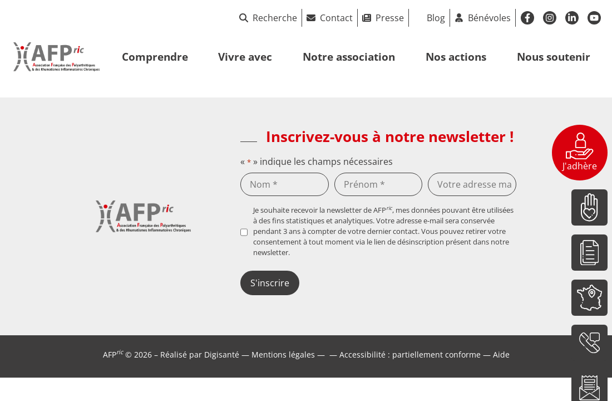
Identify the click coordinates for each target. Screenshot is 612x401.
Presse (390, 18)
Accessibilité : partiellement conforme (410, 354)
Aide (501, 354)
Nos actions (456, 56)
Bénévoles (489, 18)
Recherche (268, 18)
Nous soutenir (553, 56)
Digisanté (221, 354)
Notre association (349, 56)
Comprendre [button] (155, 56)
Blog (436, 18)
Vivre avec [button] (245, 56)
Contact (336, 18)
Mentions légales (283, 354)
